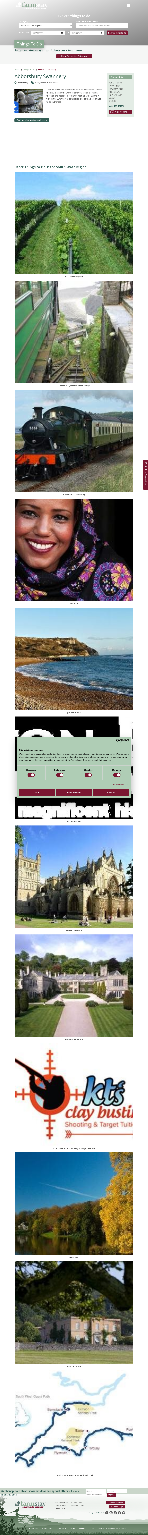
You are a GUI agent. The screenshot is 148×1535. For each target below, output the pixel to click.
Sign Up (111, 1494)
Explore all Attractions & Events (32, 120)
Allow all (111, 792)
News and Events (77, 1502)
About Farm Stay (77, 1505)
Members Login (117, 1507)
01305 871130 (116, 106)
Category (24, 21)
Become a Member (116, 1502)
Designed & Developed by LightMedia (112, 1528)
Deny (37, 792)
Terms (72, 1528)
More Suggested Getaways (74, 56)
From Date (24, 32)
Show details (118, 784)
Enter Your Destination (87, 21)
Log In (91, 1528)
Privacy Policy (47, 1528)
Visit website (118, 111)
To (67, 32)
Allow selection (74, 792)
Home (17, 69)
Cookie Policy (61, 1528)
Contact (82, 1528)
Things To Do (28, 69)
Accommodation (61, 1502)
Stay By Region (60, 1505)
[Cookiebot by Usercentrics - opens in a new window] (118, 741)
